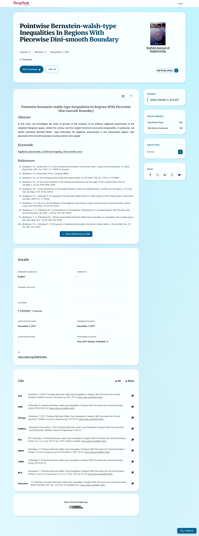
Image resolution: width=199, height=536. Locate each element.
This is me (37, 312)
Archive (151, 93)
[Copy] (132, 398)
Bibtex (129, 383)
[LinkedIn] (165, 175)
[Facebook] (150, 175)
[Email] (179, 175)
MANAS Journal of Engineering (157, 49)
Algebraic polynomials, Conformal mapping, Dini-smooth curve (50, 152)
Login (180, 3)
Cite (52, 69)
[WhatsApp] (172, 175)
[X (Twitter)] (157, 175)
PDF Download (31, 69)
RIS (117, 383)
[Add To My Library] (166, 70)
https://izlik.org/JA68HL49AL (32, 358)
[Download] (180, 152)
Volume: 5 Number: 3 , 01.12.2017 (164, 99)
